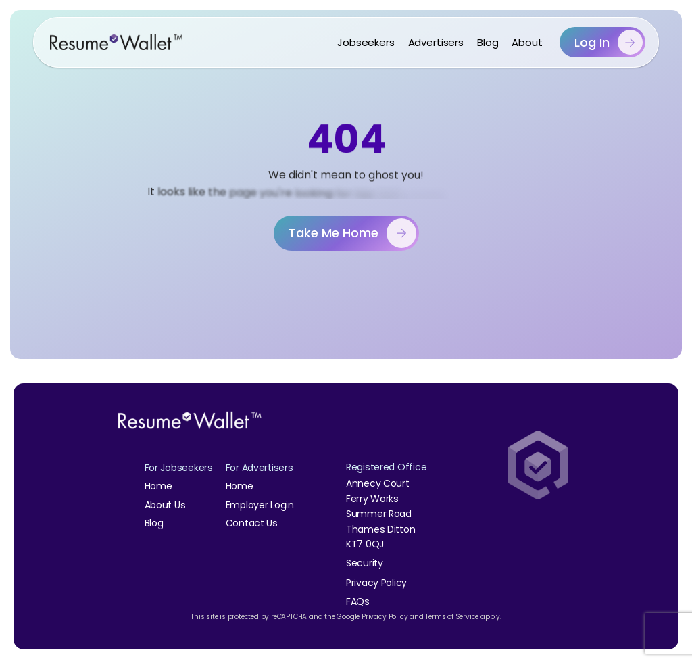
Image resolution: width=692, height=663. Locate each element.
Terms (435, 617)
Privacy (374, 617)
